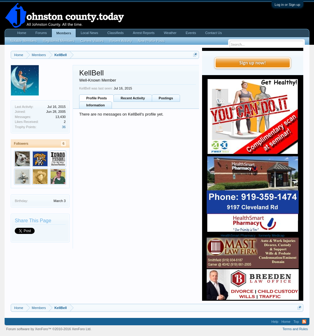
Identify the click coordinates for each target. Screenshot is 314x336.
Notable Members (23, 41)
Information (95, 105)
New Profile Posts (151, 41)
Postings (166, 98)
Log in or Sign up (287, 4)
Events (191, 33)
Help (274, 321)
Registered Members (58, 41)
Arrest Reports (144, 33)
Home (21, 33)
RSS (304, 321)
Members (63, 33)
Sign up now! (252, 63)
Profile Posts (96, 98)
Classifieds (115, 33)
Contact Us (213, 33)
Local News (89, 33)
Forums (41, 33)
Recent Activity (133, 98)
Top (296, 321)
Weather (170, 33)
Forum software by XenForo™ (48, 329)
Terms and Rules (295, 329)
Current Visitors (92, 41)
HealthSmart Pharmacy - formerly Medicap (253, 235)
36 (64, 127)
